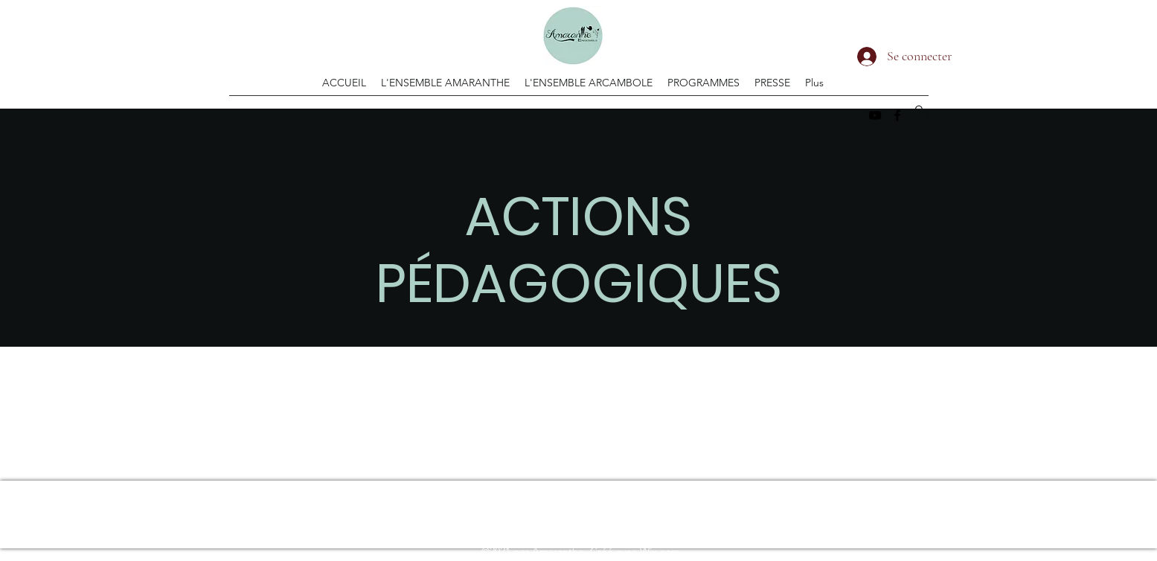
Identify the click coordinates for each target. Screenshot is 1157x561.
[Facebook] (897, 115)
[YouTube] (875, 115)
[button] (919, 115)
